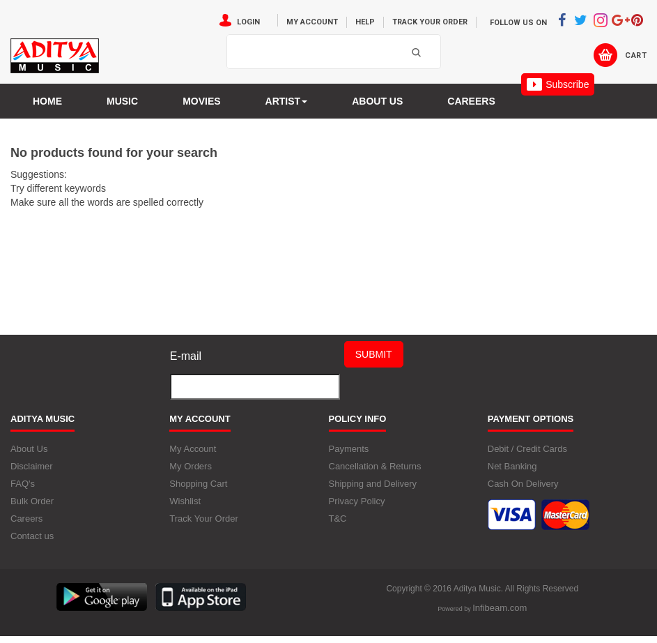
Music (122, 101)
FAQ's (22, 483)
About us (377, 101)
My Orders (190, 466)
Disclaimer (31, 466)
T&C (338, 518)
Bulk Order (32, 501)
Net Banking (512, 466)
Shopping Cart (198, 483)
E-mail (185, 356)
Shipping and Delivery (373, 483)
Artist (286, 101)
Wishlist (185, 501)
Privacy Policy (357, 501)
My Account (312, 22)
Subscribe (558, 84)
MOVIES (201, 101)
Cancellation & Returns (375, 466)
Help (365, 22)
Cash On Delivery (523, 483)
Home (47, 101)
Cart (636, 55)
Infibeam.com (499, 608)
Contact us (32, 536)
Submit (373, 354)
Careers (471, 101)
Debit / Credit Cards (527, 449)
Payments (349, 449)
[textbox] (289, 52)
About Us (28, 449)
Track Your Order (429, 22)
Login (248, 22)
